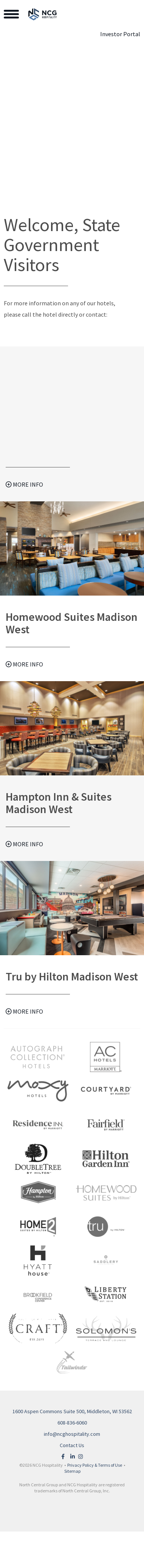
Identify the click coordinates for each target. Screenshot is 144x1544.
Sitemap (72, 1471)
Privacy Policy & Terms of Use (94, 1465)
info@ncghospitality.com (72, 1434)
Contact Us (72, 1445)
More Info (24, 484)
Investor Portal (120, 34)
